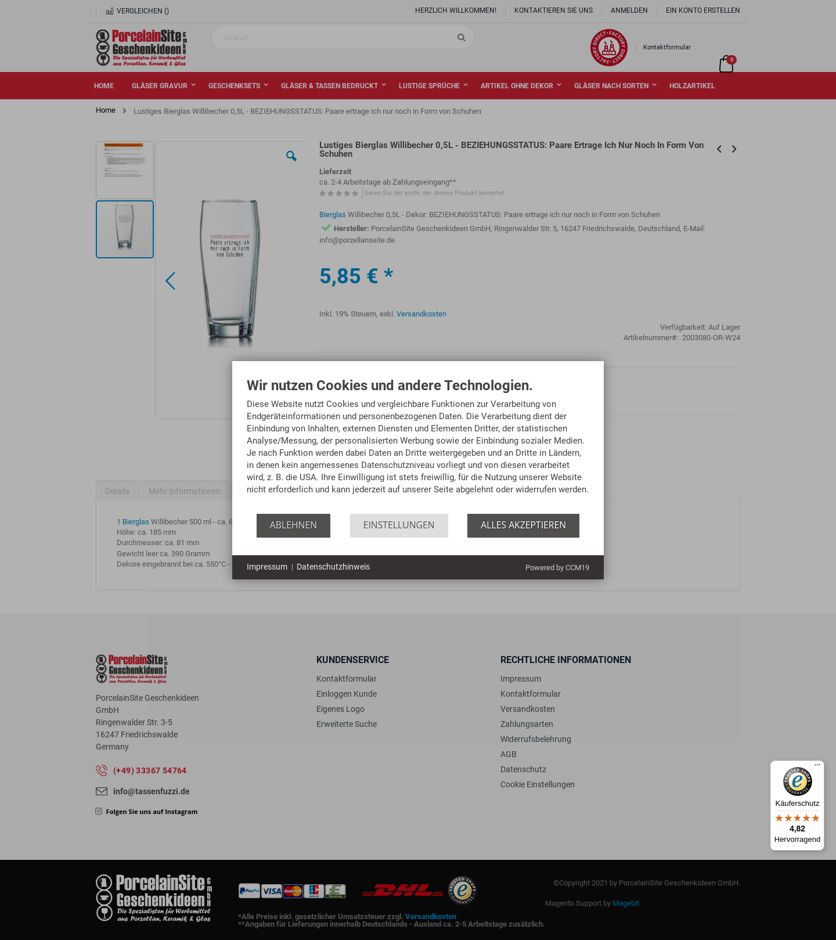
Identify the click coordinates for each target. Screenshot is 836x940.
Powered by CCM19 (557, 567)
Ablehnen (293, 524)
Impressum (267, 566)
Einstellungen (399, 524)
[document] (418, 446)
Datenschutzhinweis (333, 566)
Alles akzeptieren (523, 524)
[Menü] (817, 768)
